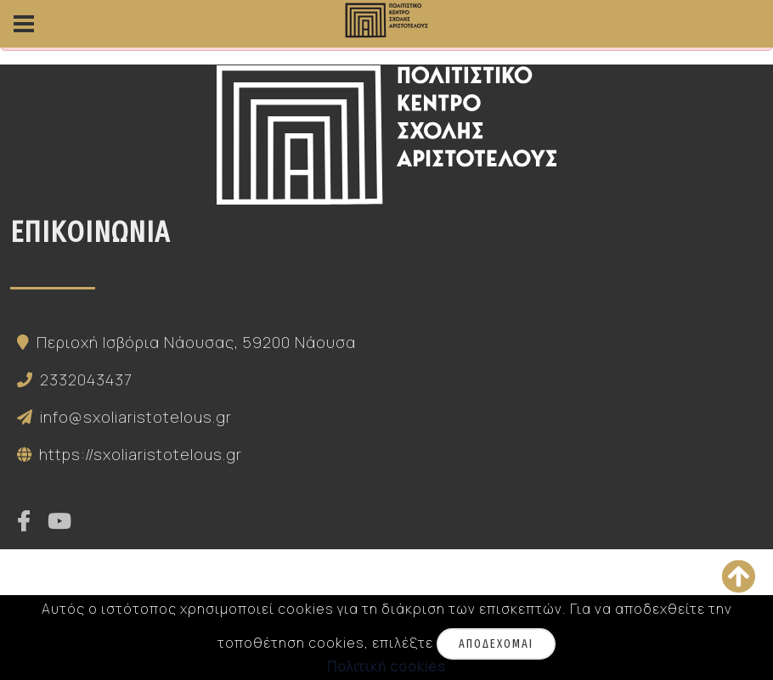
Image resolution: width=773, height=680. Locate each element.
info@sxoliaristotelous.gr (121, 416)
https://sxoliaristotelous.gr (126, 454)
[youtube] (59, 522)
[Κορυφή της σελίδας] (738, 576)
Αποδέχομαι (496, 644)
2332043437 (71, 379)
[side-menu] (23, 23)
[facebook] (23, 522)
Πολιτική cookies (386, 666)
